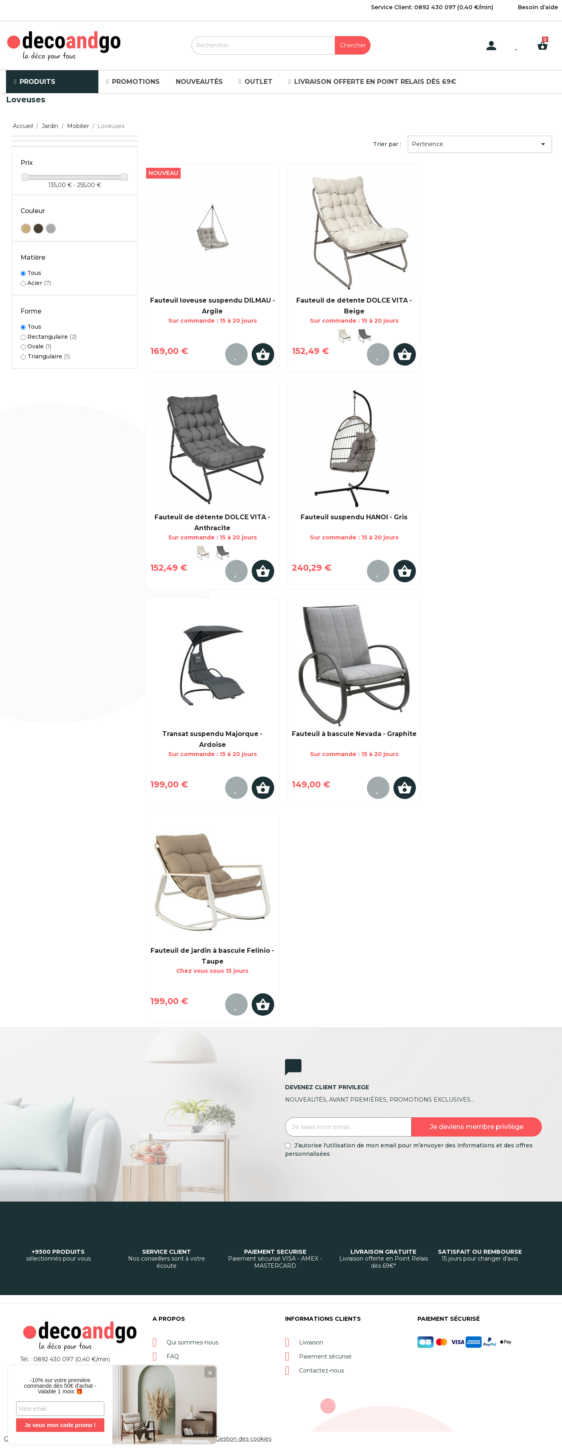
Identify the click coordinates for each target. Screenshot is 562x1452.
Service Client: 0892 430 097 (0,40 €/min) (432, 7)
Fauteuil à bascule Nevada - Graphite (354, 734)
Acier (39, 283)
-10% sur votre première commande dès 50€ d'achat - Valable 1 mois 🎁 (60, 1385)
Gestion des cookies (243, 1438)
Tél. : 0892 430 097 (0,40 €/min (64, 1359)
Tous (34, 273)
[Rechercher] (281, 45)
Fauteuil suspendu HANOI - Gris (354, 517)
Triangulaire (48, 356)
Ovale (39, 346)
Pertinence (480, 144)
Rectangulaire (52, 336)
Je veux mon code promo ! (60, 1425)
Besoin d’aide (538, 7)
